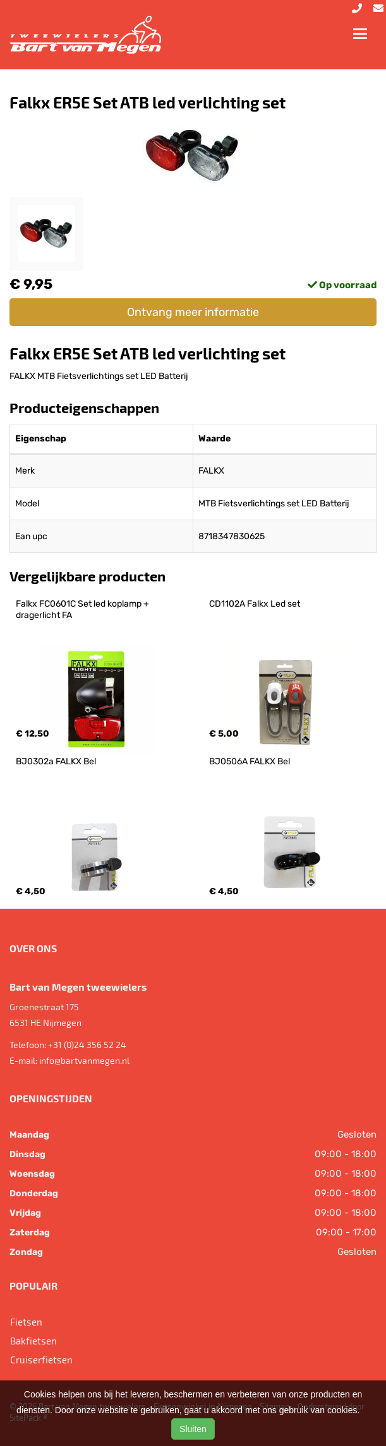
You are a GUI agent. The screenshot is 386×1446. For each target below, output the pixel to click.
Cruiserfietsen (41, 1359)
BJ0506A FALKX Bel (249, 761)
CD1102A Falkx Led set (254, 603)
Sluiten (193, 1429)
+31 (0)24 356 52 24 (87, 1044)
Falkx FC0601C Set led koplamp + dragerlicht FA (83, 609)
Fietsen (26, 1321)
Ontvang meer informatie (193, 312)
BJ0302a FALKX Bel (56, 761)
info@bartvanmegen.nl (84, 1060)
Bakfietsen (33, 1340)
